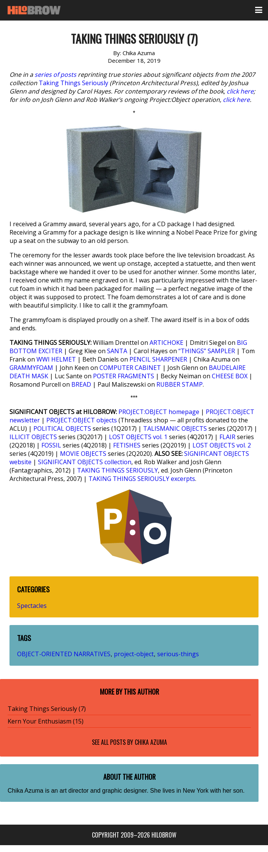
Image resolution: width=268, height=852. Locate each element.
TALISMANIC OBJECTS (175, 428)
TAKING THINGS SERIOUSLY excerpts (141, 478)
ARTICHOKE (166, 342)
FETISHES (126, 445)
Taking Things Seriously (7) (47, 708)
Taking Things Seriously (73, 83)
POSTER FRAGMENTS (123, 376)
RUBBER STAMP (179, 384)
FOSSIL (51, 445)
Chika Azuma (151, 742)
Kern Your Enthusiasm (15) (46, 721)
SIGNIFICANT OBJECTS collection (84, 462)
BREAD (81, 384)
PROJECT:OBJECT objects (81, 420)
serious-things (178, 654)
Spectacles (32, 605)
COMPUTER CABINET (130, 367)
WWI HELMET (56, 359)
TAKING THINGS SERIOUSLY (117, 470)
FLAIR (227, 437)
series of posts (55, 74)
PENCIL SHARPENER (158, 359)
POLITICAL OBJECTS (62, 428)
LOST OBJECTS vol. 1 (138, 437)
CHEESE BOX (230, 376)
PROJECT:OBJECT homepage (158, 412)
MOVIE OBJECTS (83, 453)
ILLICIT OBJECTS (33, 437)
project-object (134, 654)
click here (240, 91)
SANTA (117, 351)
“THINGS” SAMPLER (206, 351)
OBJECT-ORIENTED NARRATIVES (63, 654)
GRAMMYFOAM (31, 367)
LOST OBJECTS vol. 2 (221, 445)
